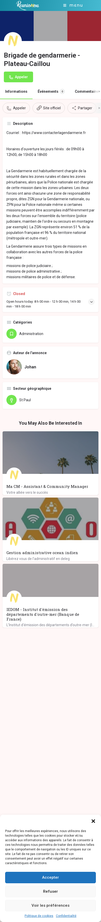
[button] (93, 821)
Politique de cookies (39, 916)
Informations (16, 91)
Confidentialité (66, 916)
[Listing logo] (13, 41)
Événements (51, 91)
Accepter (50, 877)
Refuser (50, 891)
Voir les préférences (50, 905)
